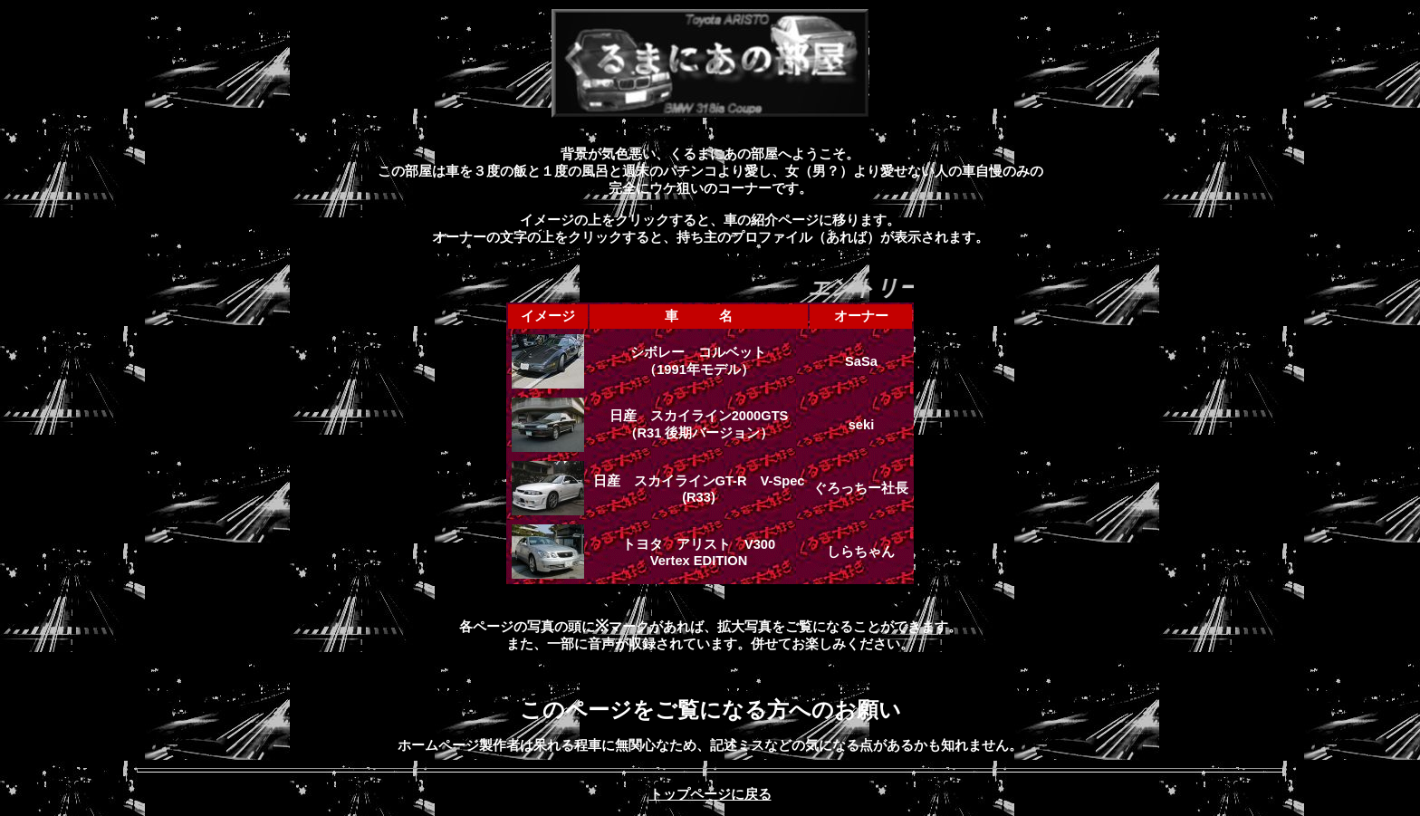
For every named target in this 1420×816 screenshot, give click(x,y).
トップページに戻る (710, 794)
